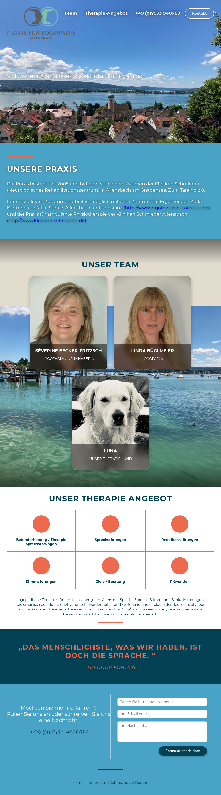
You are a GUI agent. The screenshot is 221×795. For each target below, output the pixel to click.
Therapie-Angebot (106, 13)
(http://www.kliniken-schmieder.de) (46, 220)
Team (70, 13)
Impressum (96, 783)
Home (78, 783)
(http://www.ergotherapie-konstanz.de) (166, 207)
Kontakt (199, 13)
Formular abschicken (183, 751)
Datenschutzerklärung (128, 783)
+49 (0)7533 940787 (157, 13)
